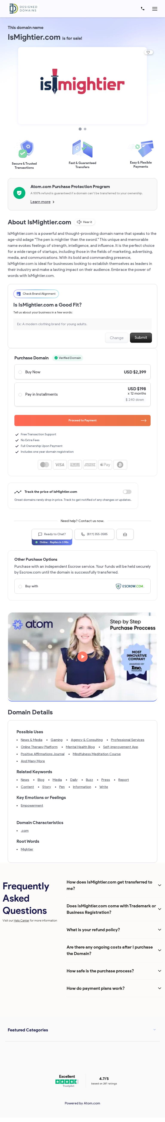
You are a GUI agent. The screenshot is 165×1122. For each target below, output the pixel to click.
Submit (141, 337)
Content (27, 787)
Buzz (89, 780)
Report (123, 780)
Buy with (82, 586)
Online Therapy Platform (39, 747)
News (25, 780)
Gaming (57, 740)
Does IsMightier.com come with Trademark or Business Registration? (111, 909)
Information (82, 787)
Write (103, 787)
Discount (127, 492)
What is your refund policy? (93, 929)
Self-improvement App (120, 747)
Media (57, 780)
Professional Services (127, 740)
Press (105, 780)
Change (117, 338)
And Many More (33, 761)
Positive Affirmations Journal (42, 754)
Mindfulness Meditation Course (97, 754)
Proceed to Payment (108, 420)
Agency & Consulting (87, 740)
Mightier (27, 849)
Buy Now (82, 371)
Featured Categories (28, 1029)
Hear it (84, 222)
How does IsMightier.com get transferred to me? (109, 885)
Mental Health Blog (80, 747)
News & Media (31, 740)
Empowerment (32, 805)
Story (46, 787)
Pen (62, 787)
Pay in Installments (82, 394)
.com (25, 831)
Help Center (21, 920)
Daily (74, 780)
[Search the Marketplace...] (82, 324)
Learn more (42, 201)
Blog (41, 780)
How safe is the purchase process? (100, 970)
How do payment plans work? (96, 988)
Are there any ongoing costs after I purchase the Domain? (110, 950)
